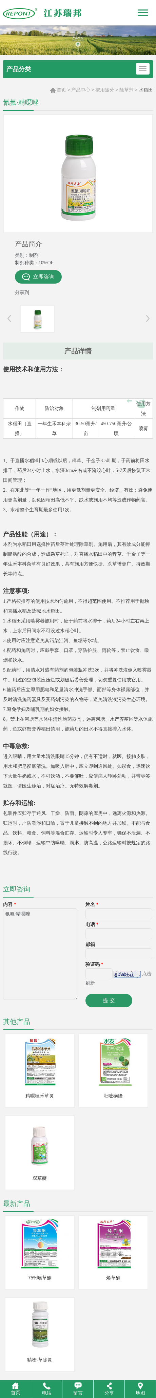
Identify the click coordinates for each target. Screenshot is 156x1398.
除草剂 (126, 89)
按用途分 (104, 89)
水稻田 (146, 89)
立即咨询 (38, 277)
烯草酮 (113, 1277)
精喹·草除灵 (39, 1359)
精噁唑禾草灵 (39, 1095)
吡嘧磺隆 (113, 1095)
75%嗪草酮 (40, 1277)
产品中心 (80, 89)
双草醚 (40, 1178)
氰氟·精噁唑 (40, 954)
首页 (61, 89)
